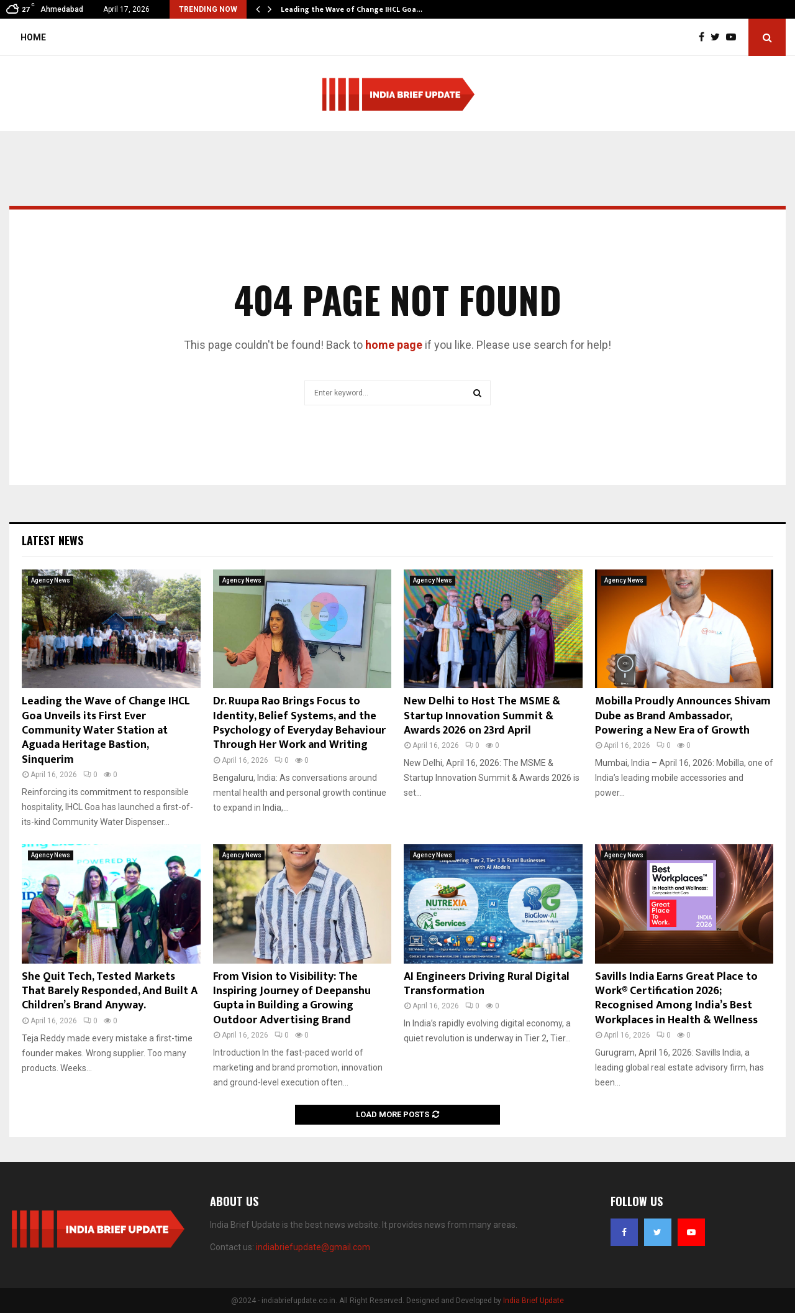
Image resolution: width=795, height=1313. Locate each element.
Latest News (52, 540)
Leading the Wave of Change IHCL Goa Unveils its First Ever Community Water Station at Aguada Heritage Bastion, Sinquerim (106, 730)
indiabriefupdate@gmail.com (313, 1247)
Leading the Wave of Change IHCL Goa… (351, 9)
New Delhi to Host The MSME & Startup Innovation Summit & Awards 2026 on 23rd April (482, 716)
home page (393, 344)
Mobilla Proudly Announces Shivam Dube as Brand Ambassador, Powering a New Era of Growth (683, 716)
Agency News (50, 580)
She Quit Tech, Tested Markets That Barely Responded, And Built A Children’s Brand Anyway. (110, 991)
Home (33, 37)
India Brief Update (533, 1300)
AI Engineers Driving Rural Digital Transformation (487, 983)
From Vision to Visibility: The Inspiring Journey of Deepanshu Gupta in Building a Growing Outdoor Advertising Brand (292, 998)
